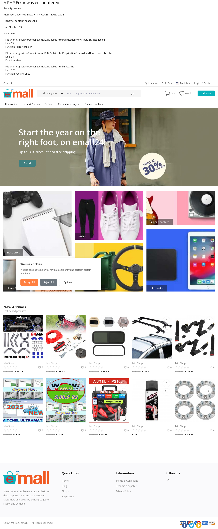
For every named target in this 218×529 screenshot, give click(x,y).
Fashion (49, 104)
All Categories (50, 93)
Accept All (79, 272)
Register (208, 83)
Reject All (99, 272)
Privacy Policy (123, 491)
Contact (7, 83)
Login (197, 83)
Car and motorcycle (69, 104)
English (183, 83)
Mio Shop (8, 363)
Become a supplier (126, 486)
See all (27, 163)
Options (118, 272)
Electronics (11, 104)
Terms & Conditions (127, 480)
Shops (65, 491)
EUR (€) (167, 83)
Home (65, 480)
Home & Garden (31, 104)
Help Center (68, 496)
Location (151, 83)
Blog (64, 486)
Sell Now (206, 93)
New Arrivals (14, 307)
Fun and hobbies (93, 104)
